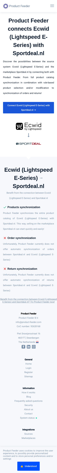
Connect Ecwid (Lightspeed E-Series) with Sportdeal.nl (28, 107)
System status (28, 418)
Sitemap (28, 376)
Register (28, 372)
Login (28, 368)
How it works (28, 392)
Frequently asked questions (28, 401)
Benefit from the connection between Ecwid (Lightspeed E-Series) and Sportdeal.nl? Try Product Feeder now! (28, 300)
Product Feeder (28, 313)
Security (28, 405)
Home (28, 363)
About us (28, 409)
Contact (28, 413)
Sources (28, 434)
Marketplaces (28, 438)
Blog (28, 396)
